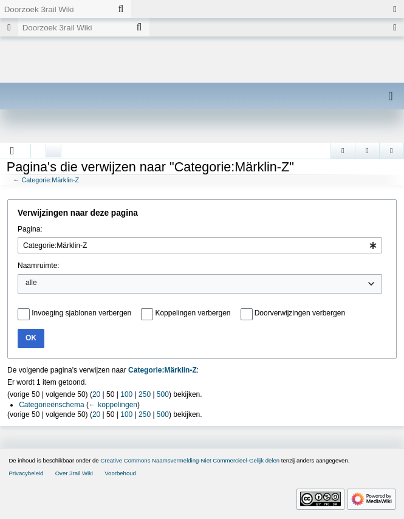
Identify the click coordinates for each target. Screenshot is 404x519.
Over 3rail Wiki (74, 473)
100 (126, 394)
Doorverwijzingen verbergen (300, 313)
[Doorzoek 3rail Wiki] (55, 9)
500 (163, 394)
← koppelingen (113, 404)
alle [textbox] (31, 282)
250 (145, 394)
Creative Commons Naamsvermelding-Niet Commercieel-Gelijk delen (189, 460)
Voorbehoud (120, 473)
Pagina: (30, 229)
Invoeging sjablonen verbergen (81, 313)
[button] (12, 150)
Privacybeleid (26, 473)
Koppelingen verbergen (192, 313)
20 (96, 394)
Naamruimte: (39, 265)
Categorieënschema (51, 404)
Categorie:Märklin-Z (50, 180)
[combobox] (200, 245)
